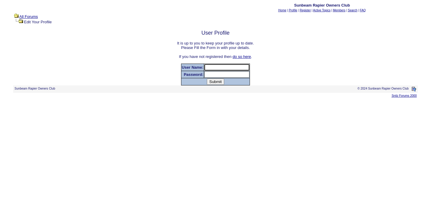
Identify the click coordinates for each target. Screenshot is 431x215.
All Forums (28, 16)
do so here (242, 56)
